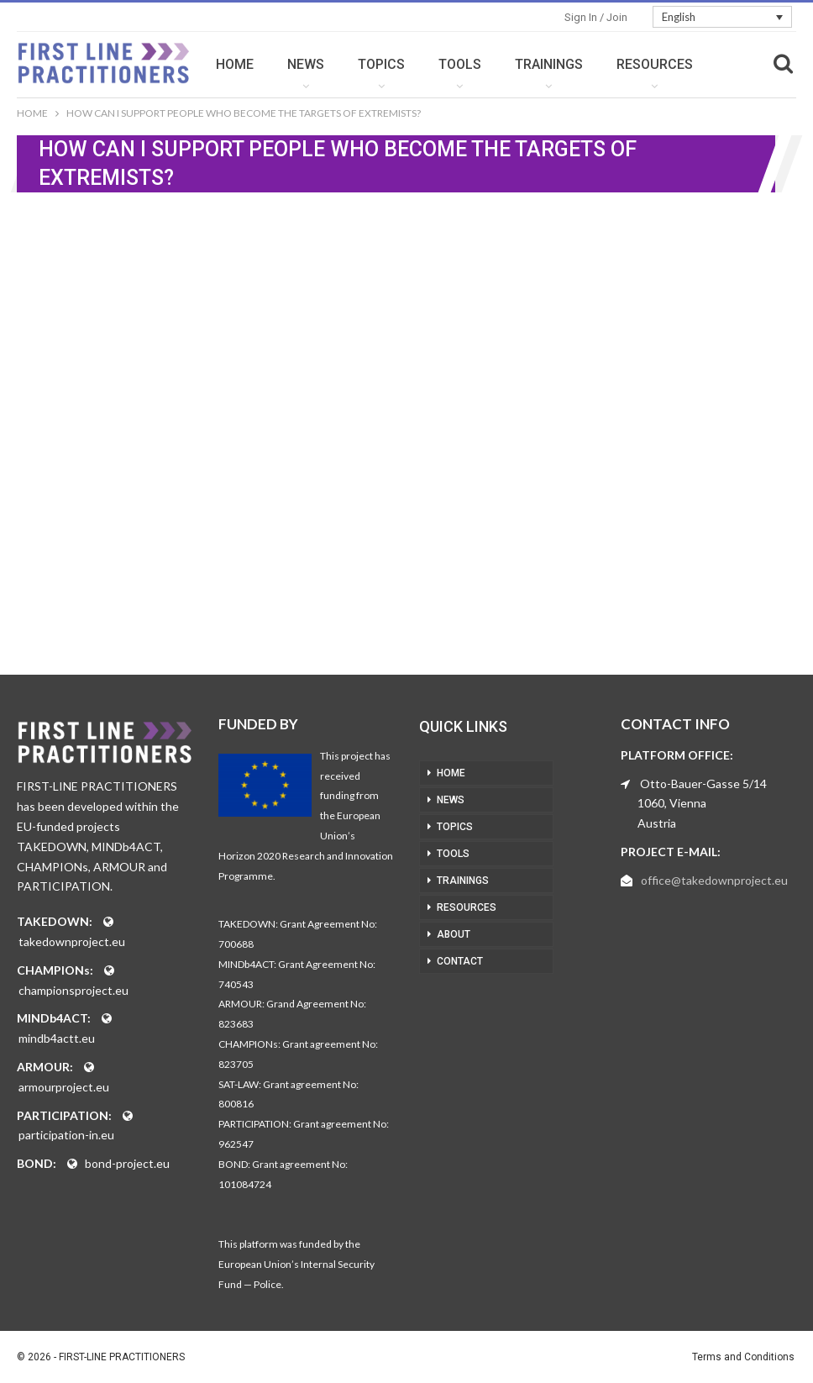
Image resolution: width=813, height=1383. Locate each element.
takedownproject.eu (71, 941)
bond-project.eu (127, 1163)
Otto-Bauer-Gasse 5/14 (703, 783)
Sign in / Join (595, 17)
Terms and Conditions (743, 1357)
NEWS (351, 64)
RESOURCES (466, 907)
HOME (281, 64)
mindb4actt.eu (56, 1038)
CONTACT (460, 961)
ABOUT (453, 934)
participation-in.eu (66, 1135)
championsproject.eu (73, 990)
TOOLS (506, 64)
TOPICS (427, 64)
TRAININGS (595, 64)
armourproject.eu (63, 1087)
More (681, 64)
